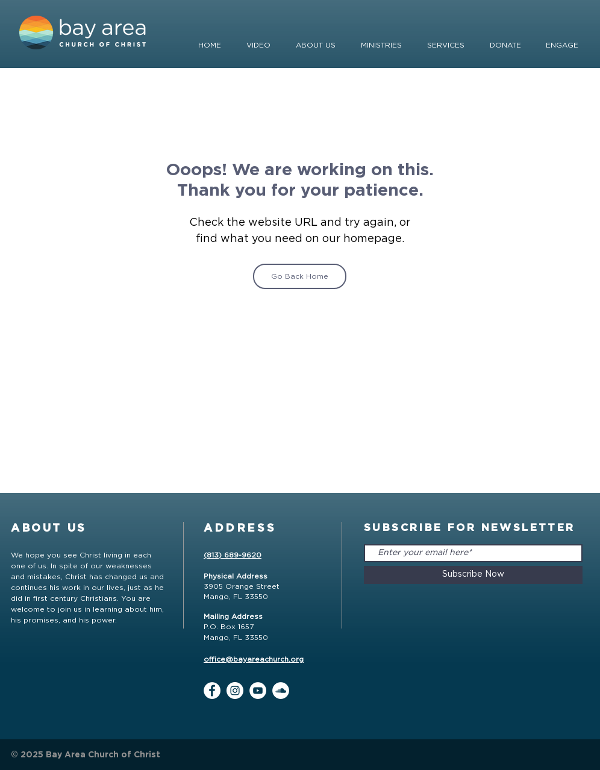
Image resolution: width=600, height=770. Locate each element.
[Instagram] (235, 690)
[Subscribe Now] (473, 575)
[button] (505, 45)
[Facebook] (212, 690)
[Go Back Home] (299, 276)
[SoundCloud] (280, 690)
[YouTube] (257, 690)
